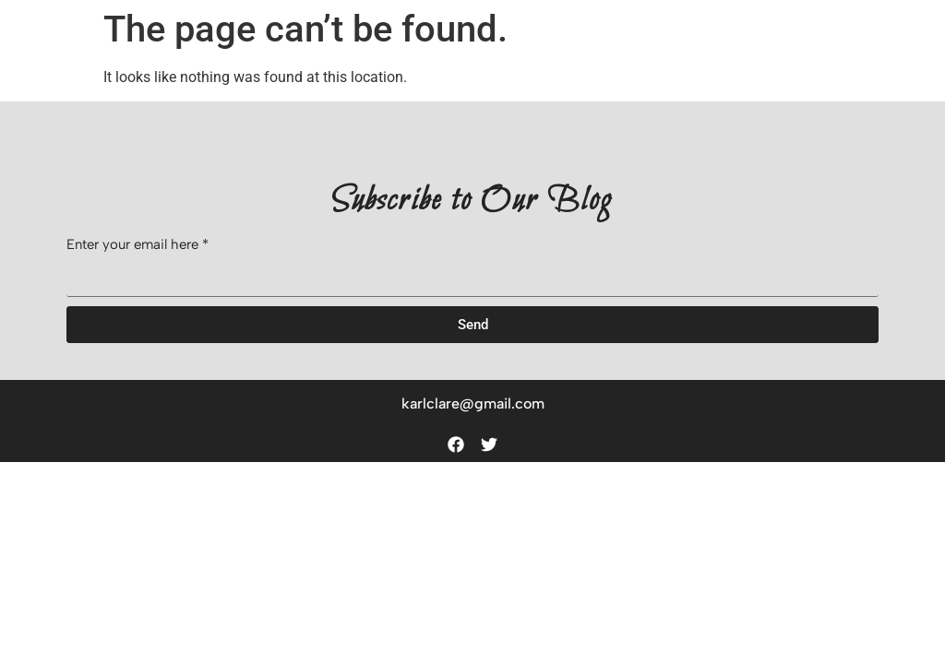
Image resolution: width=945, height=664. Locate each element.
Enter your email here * (137, 245)
